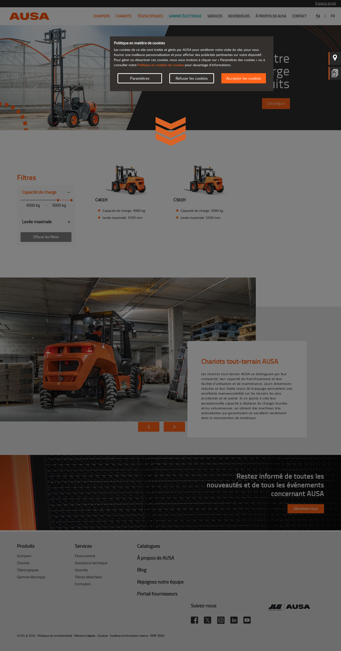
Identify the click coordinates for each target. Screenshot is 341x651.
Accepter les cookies (243, 78)
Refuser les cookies (192, 78)
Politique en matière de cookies (161, 65)
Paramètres (139, 78)
